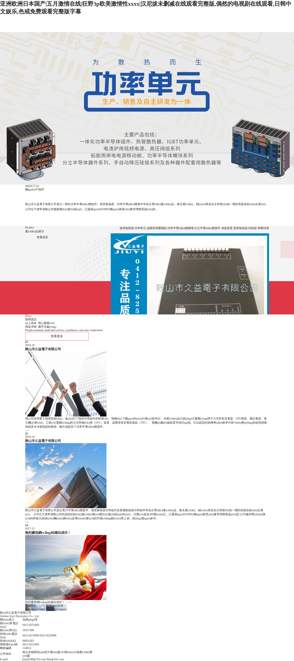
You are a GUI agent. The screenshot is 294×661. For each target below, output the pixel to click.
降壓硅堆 (263, 228)
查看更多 (42, 237)
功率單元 (140, 228)
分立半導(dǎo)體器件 (207, 228)
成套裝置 (227, 228)
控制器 (252, 228)
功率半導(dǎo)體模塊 (180, 228)
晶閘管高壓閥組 (157, 228)
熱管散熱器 (127, 228)
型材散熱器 (240, 228)
